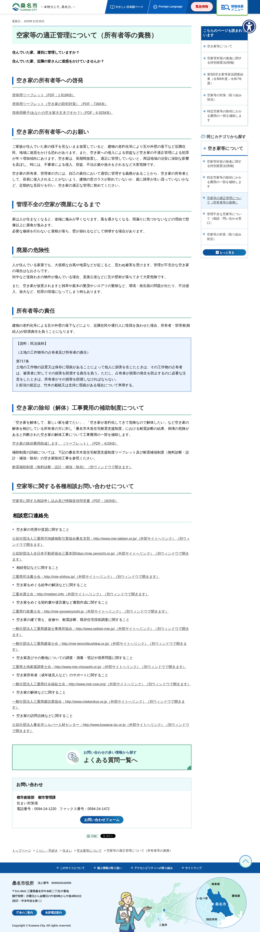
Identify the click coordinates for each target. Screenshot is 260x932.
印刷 (94, 836)
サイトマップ (193, 868)
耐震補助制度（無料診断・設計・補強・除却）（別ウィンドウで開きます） (72, 467)
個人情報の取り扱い (109, 868)
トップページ (21, 850)
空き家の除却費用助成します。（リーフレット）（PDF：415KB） (65, 443)
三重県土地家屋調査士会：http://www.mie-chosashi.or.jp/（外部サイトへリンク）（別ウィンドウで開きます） (99, 667)
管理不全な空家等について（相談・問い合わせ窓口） (224, 218)
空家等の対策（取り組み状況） (224, 97)
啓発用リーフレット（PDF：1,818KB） (43, 95)
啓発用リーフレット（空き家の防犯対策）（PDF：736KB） (60, 104)
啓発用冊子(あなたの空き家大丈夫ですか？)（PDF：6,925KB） (62, 113)
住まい (67, 850)
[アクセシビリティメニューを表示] (249, 26)
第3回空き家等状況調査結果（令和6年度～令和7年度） (225, 79)
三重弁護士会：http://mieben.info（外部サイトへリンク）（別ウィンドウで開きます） (80, 594)
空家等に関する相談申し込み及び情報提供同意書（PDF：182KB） (65, 501)
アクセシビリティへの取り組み (153, 868)
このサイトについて (72, 868)
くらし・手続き (47, 850)
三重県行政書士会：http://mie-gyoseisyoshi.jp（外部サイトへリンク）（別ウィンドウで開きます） (90, 611)
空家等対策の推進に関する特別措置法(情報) (224, 60)
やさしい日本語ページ (129, 6)
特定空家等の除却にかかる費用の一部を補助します (224, 116)
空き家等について (219, 46)
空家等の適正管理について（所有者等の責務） (224, 200)
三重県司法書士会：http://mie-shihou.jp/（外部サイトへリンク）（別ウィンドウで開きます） (86, 577)
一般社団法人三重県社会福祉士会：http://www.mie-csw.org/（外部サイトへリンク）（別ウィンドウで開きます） (101, 684)
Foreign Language (170, 6)
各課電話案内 (53, 912)
